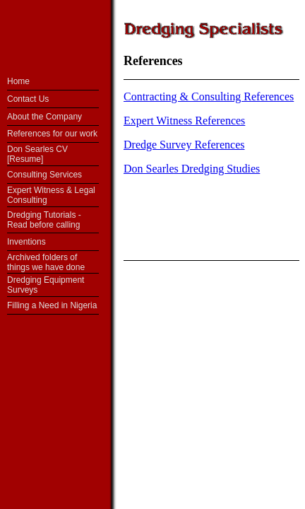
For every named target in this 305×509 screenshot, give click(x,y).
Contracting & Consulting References (209, 96)
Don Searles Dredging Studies (192, 169)
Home (18, 81)
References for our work (52, 134)
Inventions (26, 242)
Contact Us (28, 99)
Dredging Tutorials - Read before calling (44, 220)
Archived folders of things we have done (46, 262)
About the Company (44, 117)
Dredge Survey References (184, 145)
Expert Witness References (184, 121)
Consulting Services (44, 175)
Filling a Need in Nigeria (52, 305)
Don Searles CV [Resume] (37, 154)
